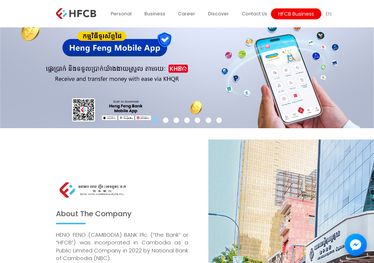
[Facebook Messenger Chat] (356, 245)
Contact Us (254, 14)
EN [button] (329, 14)
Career (186, 14)
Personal (121, 14)
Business (154, 14)
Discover (218, 14)
